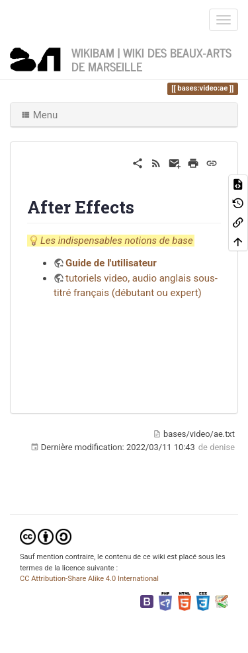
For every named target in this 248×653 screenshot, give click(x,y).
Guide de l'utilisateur (111, 263)
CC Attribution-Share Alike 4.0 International (89, 578)
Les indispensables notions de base (116, 241)
